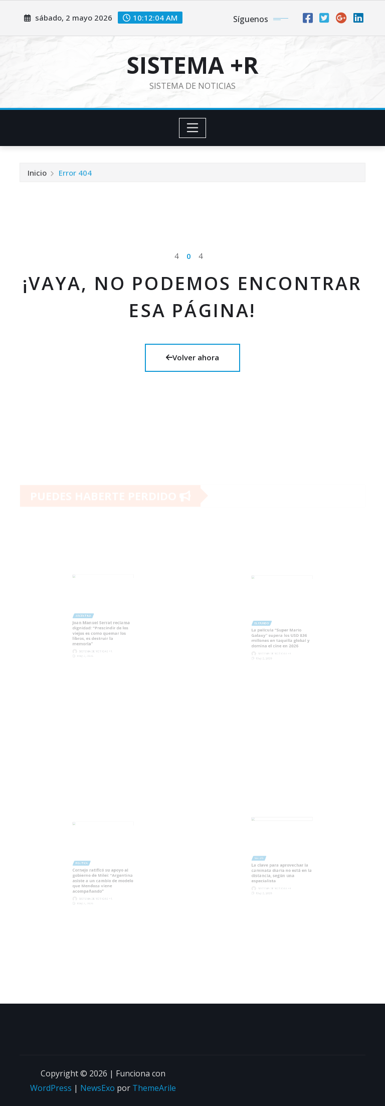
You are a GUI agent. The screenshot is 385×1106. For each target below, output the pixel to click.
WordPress (51, 1087)
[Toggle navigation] (193, 128)
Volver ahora (192, 357)
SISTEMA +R (192, 64)
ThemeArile (154, 1087)
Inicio (37, 174)
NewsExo (97, 1087)
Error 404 (75, 174)
